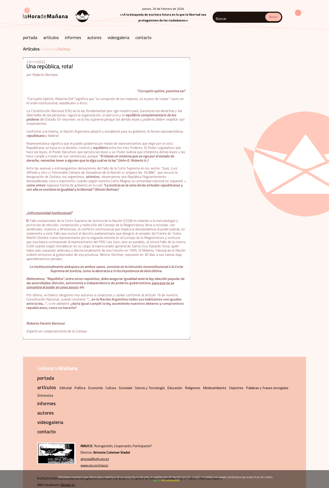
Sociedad (125, 387)
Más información (170, 480)
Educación (174, 387)
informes (73, 37)
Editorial (65, 387)
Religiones (192, 387)
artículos (51, 37)
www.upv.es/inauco (94, 465)
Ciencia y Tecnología (150, 387)
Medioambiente (214, 387)
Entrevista (45, 395)
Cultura (111, 387)
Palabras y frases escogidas (267, 387)
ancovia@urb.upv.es (95, 459)
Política (48, 49)
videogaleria (118, 37)
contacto (143, 37)
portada (30, 37)
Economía (95, 387)
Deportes (236, 387)
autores (94, 37)
